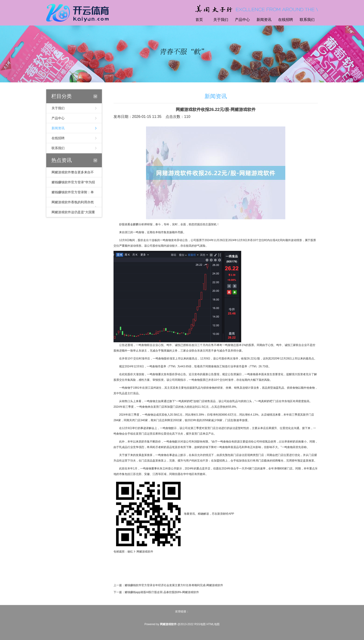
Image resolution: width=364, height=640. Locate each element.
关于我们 (220, 20)
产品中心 (242, 20)
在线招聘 (285, 20)
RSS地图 (200, 624)
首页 (199, 20)
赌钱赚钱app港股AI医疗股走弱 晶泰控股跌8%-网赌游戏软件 (162, 592)
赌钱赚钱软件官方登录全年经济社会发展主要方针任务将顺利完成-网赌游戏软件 (174, 585)
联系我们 (307, 20)
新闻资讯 (264, 20)
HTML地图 (213, 624)
